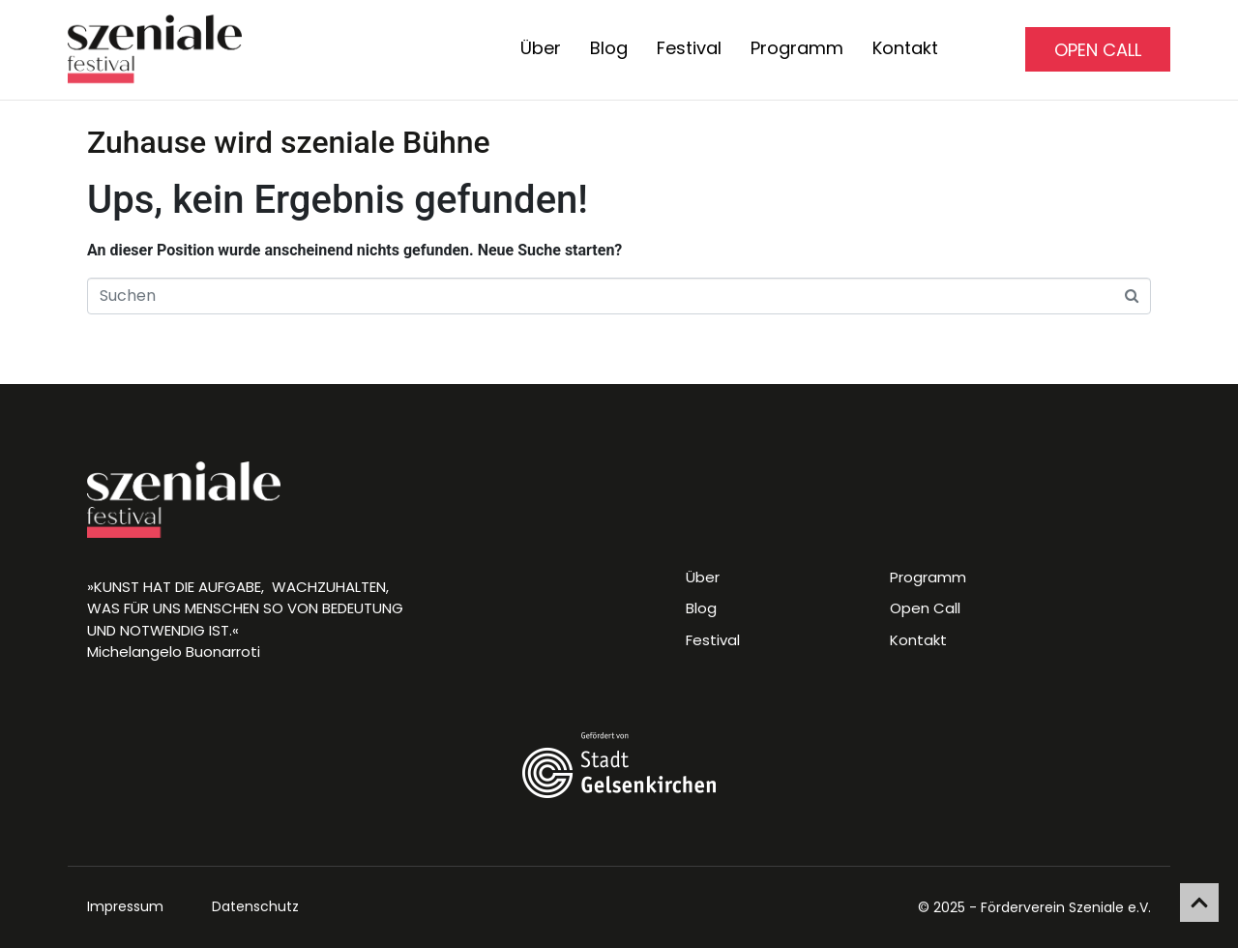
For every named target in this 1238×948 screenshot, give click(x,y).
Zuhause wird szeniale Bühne (288, 142)
